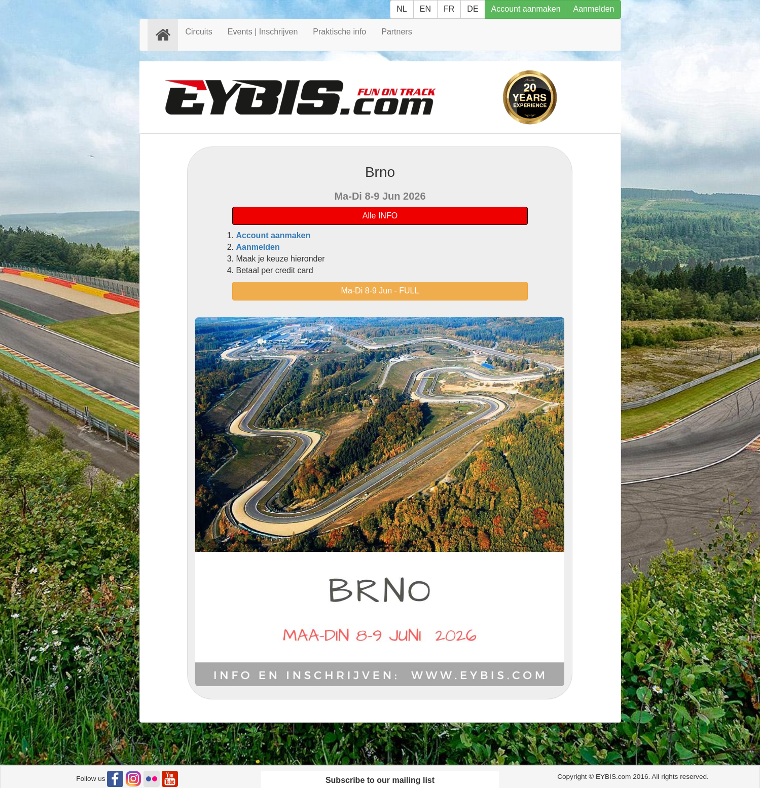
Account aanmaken (526, 9)
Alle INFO (380, 215)
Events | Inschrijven (263, 31)
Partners (396, 31)
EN (425, 9)
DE (472, 9)
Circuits (199, 31)
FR (449, 9)
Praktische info (339, 31)
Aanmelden (593, 9)
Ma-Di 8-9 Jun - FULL (380, 290)
